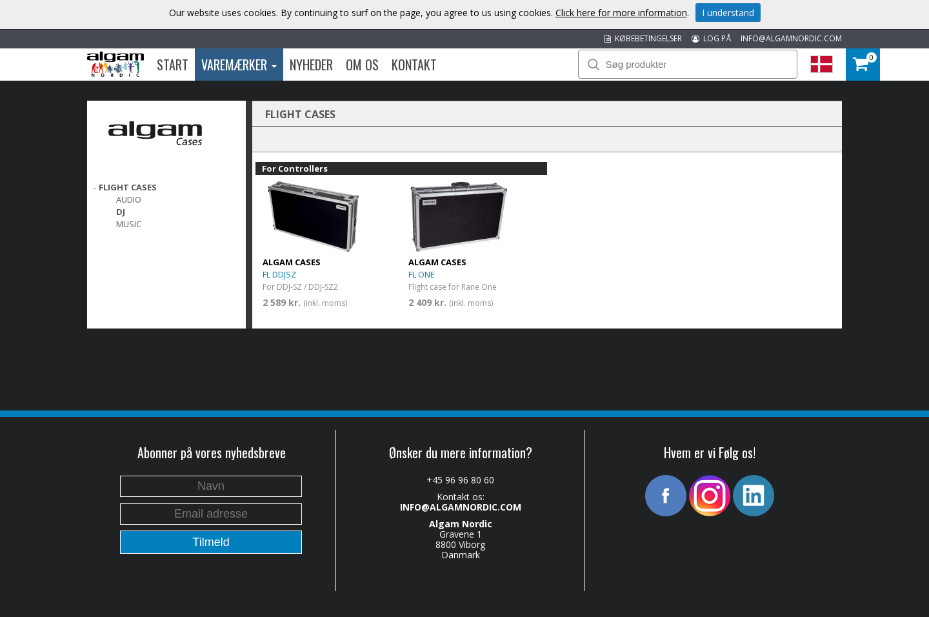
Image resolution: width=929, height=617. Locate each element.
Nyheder (311, 64)
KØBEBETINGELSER (643, 38)
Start (172, 64)
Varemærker (239, 64)
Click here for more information (621, 12)
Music (128, 224)
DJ (120, 211)
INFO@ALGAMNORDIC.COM (791, 38)
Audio (128, 199)
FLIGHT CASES (128, 187)
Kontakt (414, 64)
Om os (362, 64)
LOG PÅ (711, 38)
